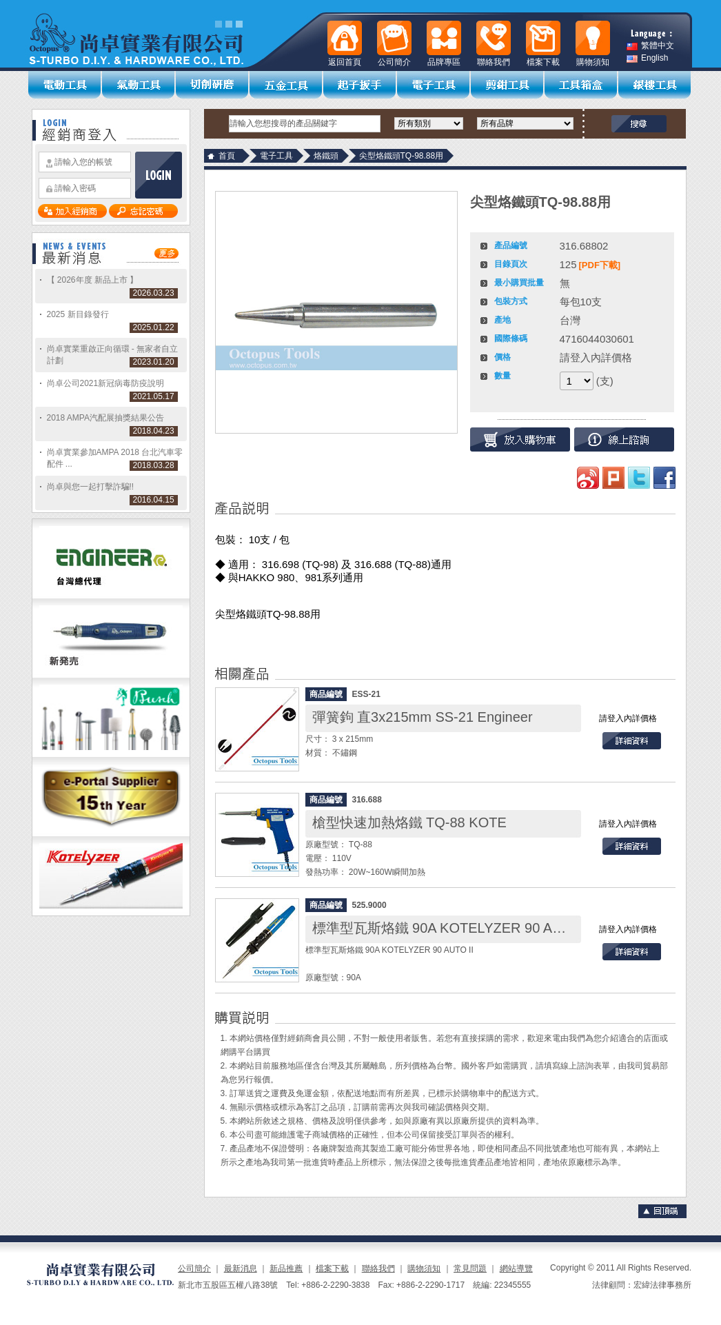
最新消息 (240, 1268)
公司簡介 (194, 1268)
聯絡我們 (378, 1268)
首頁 (227, 156)
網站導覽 (516, 1268)
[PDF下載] (600, 265)
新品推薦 (286, 1268)
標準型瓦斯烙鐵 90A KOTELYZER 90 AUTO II (452, 927)
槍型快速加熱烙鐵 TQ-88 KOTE (409, 822)
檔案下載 (332, 1268)
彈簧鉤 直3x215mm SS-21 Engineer (422, 717)
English (647, 58)
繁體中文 (650, 45)
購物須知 (423, 1268)
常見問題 (470, 1268)
